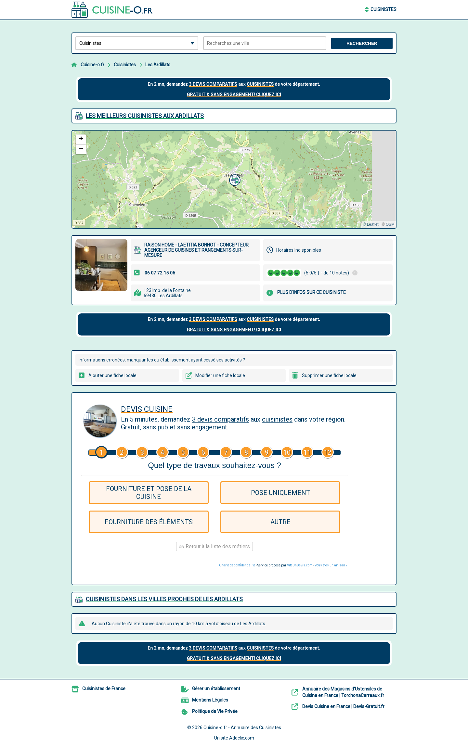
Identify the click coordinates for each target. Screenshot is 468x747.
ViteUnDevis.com (299, 565)
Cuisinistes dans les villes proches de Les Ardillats (164, 599)
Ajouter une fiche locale (112, 375)
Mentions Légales (210, 700)
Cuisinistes (383, 9)
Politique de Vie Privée (215, 711)
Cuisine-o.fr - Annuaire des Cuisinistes (242, 727)
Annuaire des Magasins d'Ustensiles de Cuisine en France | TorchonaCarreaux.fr (343, 692)
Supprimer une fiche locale (329, 375)
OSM (390, 224)
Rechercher (361, 43)
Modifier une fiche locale (220, 375)
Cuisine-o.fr (92, 64)
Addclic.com (241, 738)
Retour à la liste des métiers (214, 546)
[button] (234, 179)
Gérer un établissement (216, 688)
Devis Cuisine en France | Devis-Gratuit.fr (343, 706)
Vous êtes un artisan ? (331, 565)
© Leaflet (370, 224)
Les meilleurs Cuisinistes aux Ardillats (145, 115)
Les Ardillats (157, 64)
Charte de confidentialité (237, 565)
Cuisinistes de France (103, 688)
